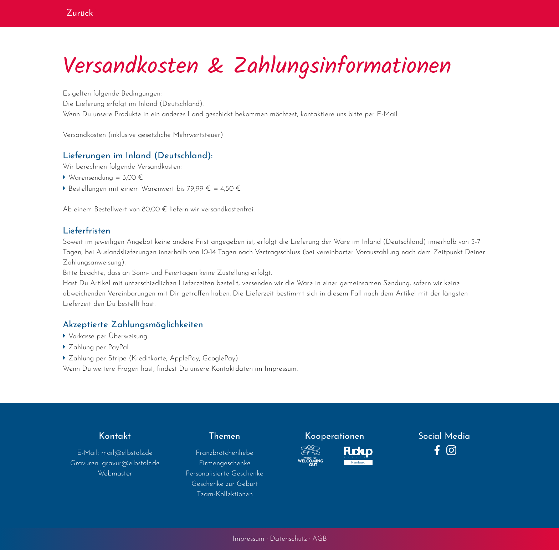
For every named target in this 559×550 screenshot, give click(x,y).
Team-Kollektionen (225, 494)
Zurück (79, 13)
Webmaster (115, 473)
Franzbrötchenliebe (224, 453)
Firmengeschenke (225, 463)
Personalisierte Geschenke (224, 473)
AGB (319, 539)
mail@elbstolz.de (127, 453)
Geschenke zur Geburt (224, 484)
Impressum (248, 539)
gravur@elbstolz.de (131, 463)
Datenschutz (288, 539)
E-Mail (387, 114)
